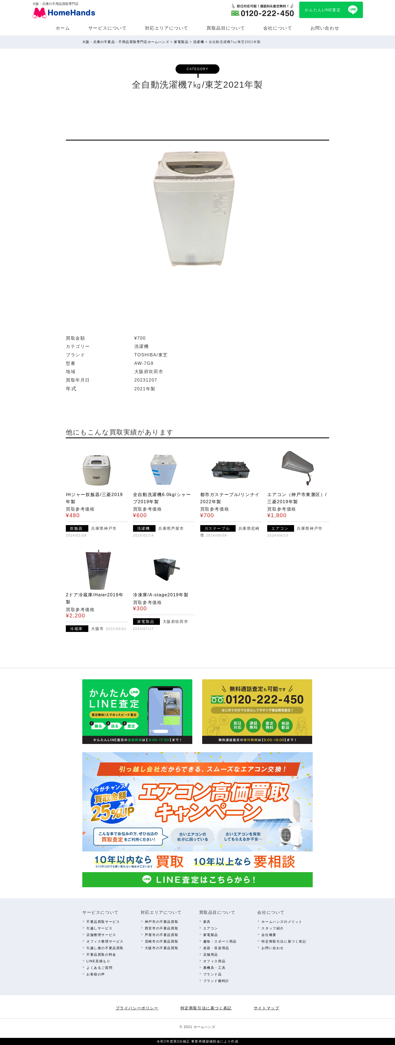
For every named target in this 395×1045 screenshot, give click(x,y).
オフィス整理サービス (105, 941)
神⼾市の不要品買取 (161, 922)
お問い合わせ (325, 28)
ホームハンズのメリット (282, 922)
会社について (277, 28)
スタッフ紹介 (272, 928)
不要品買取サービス (103, 922)
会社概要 (268, 935)
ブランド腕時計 (216, 981)
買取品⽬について (226, 28)
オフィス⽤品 (214, 961)
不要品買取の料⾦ (101, 955)
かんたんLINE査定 (323, 10)
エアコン (210, 928)
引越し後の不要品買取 (105, 948)
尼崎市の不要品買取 (161, 941)
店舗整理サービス (101, 935)
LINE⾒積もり (98, 961)
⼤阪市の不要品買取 (161, 948)
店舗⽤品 (210, 955)
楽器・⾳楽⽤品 (216, 948)
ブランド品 (212, 974)
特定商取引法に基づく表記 (283, 941)
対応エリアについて (166, 28)
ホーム (63, 28)
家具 (207, 922)
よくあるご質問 (99, 968)
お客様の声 (95, 974)
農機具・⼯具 (214, 968)
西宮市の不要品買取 (161, 928)
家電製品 (210, 935)
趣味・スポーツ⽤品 (220, 941)
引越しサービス (99, 928)
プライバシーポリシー (137, 1008)
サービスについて (107, 28)
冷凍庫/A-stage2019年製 (160, 594)
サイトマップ (267, 1008)
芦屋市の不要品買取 (161, 935)
